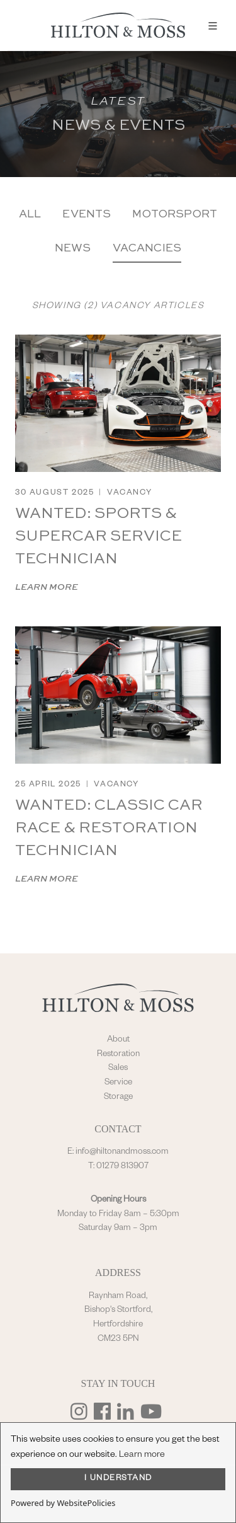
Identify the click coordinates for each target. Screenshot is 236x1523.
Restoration (118, 1055)
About (118, 1040)
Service (118, 1083)
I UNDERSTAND (118, 1478)
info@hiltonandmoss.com (122, 1152)
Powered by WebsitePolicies (63, 1503)
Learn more (142, 1456)
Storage (118, 1098)
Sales (118, 1069)
